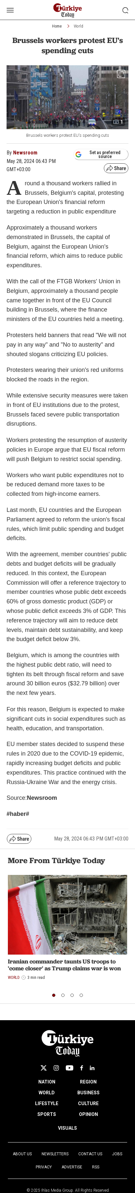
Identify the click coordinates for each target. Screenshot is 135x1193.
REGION (88, 1081)
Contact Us (90, 1154)
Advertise (72, 1167)
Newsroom (25, 153)
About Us (22, 1154)
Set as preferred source (98, 154)
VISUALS (67, 1128)
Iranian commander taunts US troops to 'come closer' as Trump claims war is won (64, 965)
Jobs (117, 1154)
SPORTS (46, 1114)
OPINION (88, 1114)
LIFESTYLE (46, 1103)
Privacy (44, 1167)
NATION (46, 1081)
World (78, 26)
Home (57, 26)
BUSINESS (88, 1092)
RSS (95, 1167)
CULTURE (88, 1103)
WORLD (47, 1092)
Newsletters (55, 1154)
